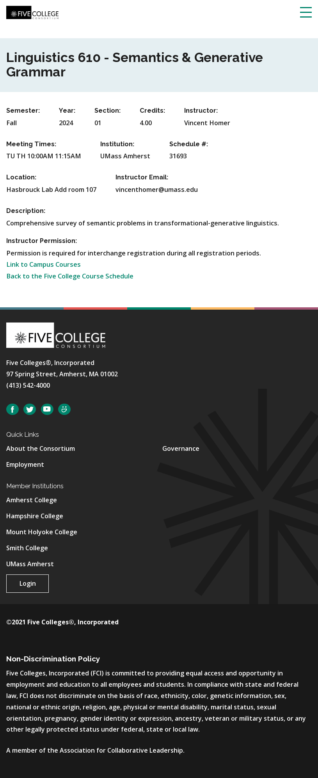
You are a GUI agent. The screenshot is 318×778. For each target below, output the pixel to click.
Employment (25, 464)
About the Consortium (40, 448)
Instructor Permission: (41, 241)
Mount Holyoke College (41, 532)
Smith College (27, 548)
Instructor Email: (141, 177)
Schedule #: (188, 144)
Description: (25, 210)
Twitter (29, 409)
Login (28, 583)
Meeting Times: (31, 144)
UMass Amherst (30, 564)
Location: (21, 177)
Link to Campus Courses (43, 264)
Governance (180, 448)
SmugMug (64, 409)
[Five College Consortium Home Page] (32, 12)
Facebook (12, 409)
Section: (107, 110)
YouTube (47, 409)
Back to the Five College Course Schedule (69, 276)
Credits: (152, 110)
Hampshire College (34, 516)
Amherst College (31, 500)
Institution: (117, 144)
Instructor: (201, 110)
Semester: (23, 110)
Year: (67, 110)
